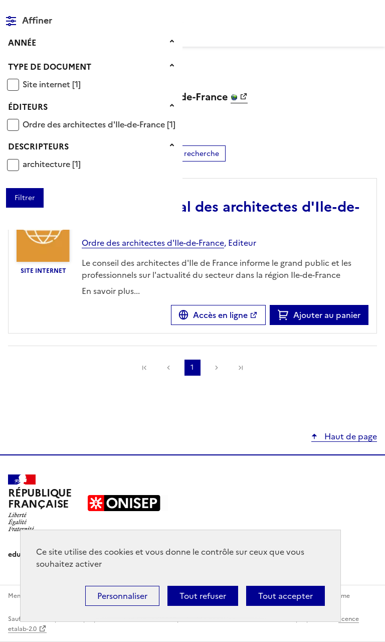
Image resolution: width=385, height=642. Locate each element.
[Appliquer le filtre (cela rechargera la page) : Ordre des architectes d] (99, 124)
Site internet (47, 84)
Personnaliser (122, 596)
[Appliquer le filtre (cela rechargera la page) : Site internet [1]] (52, 84)
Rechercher (351, 12)
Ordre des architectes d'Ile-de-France (95, 124)
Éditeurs (28, 107)
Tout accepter (285, 596)
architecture (47, 164)
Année (22, 43)
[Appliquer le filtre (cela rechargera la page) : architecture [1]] (52, 164)
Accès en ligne (220, 315)
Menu (371, 12)
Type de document (49, 67)
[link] (241, 368)
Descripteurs (38, 146)
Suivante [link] (217, 368)
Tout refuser (202, 596)
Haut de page (349, 436)
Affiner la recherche (184, 153)
